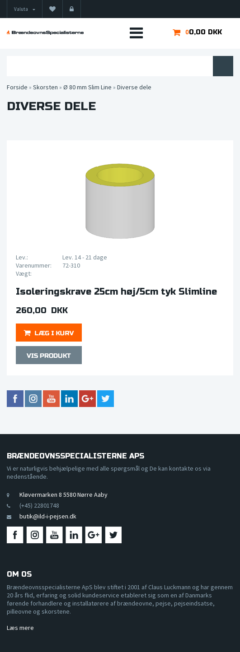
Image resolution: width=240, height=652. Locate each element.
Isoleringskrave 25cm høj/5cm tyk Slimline (116, 292)
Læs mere (20, 628)
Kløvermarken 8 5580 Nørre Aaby (63, 494)
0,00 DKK (205, 32)
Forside (17, 87)
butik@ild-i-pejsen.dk (47, 516)
